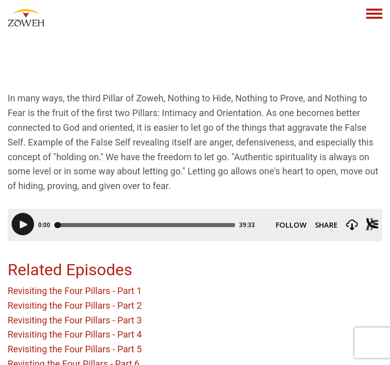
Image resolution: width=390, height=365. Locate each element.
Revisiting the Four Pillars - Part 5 (75, 349)
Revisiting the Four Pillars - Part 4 (75, 334)
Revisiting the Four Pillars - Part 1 (75, 290)
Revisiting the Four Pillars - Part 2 (75, 305)
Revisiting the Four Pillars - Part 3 (75, 320)
